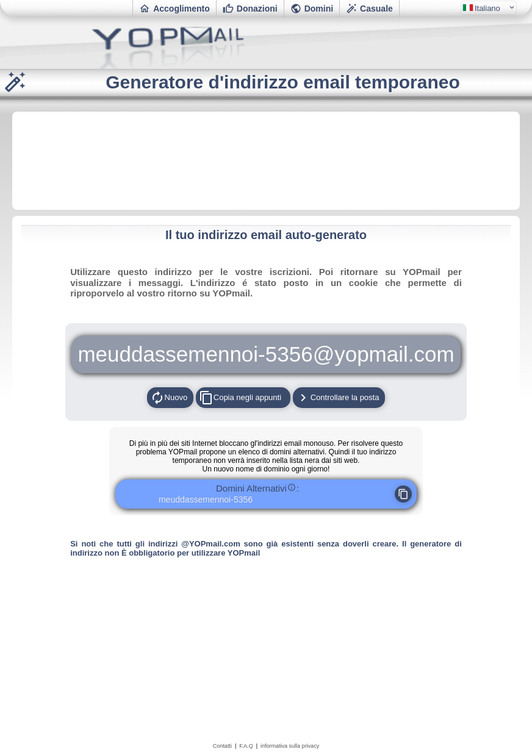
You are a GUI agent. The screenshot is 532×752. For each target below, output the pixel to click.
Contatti (222, 746)
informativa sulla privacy (290, 746)
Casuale (369, 8)
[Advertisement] (266, 160)
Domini (311, 8)
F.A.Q (246, 746)
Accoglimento (174, 8)
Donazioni (250, 8)
